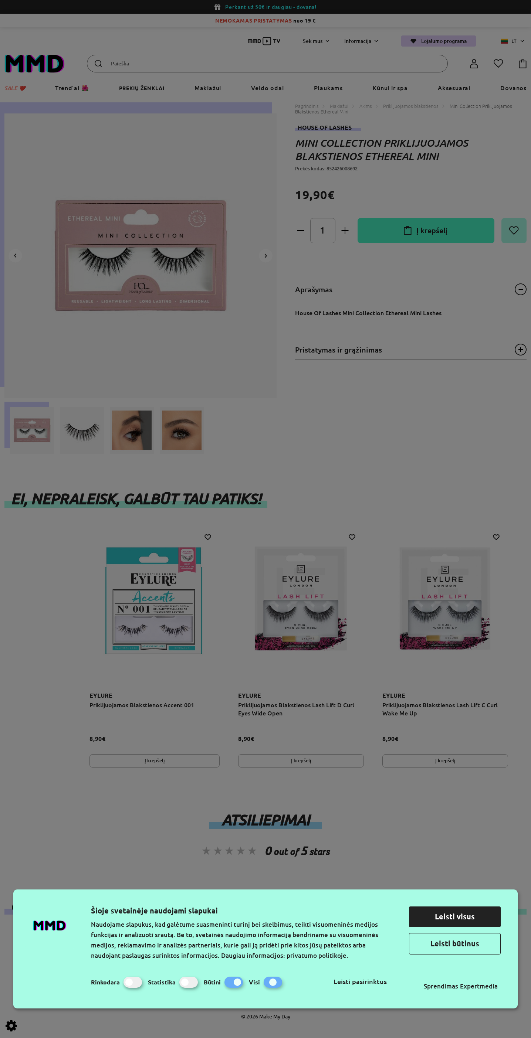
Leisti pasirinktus (360, 981)
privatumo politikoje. (317, 955)
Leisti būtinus (454, 943)
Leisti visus (455, 916)
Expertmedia (479, 986)
